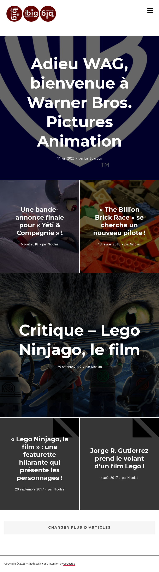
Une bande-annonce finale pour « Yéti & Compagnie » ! (40, 221)
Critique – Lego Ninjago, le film (79, 340)
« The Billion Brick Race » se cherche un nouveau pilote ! (119, 221)
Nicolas (53, 244)
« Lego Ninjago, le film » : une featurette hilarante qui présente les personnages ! (40, 458)
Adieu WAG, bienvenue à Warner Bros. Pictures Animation (79, 102)
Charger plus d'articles (79, 527)
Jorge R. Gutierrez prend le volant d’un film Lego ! (119, 458)
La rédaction (93, 158)
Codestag (69, 563)
